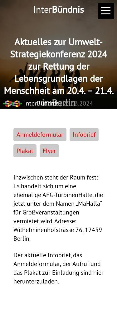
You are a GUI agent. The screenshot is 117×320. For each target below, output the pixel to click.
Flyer (49, 151)
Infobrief (84, 134)
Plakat (25, 151)
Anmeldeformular (40, 134)
